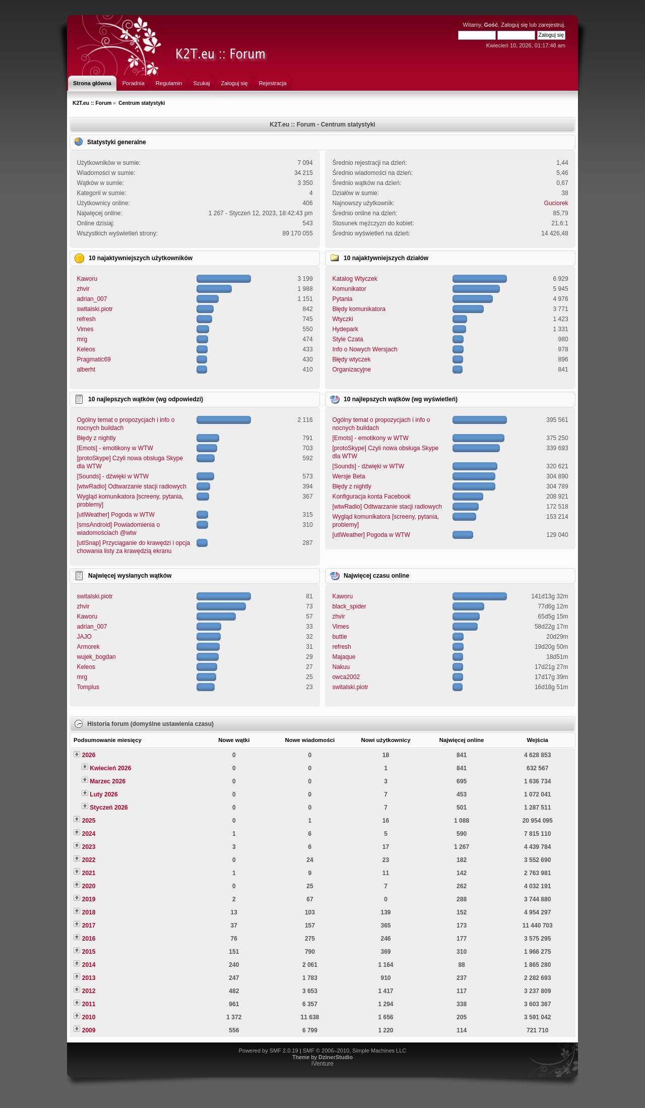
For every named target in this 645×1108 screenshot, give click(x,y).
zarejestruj (551, 25)
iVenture (322, 1063)
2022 (89, 860)
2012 (89, 991)
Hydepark (345, 329)
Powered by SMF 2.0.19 (268, 1051)
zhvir (83, 288)
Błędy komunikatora (358, 309)
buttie (339, 636)
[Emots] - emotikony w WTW (115, 448)
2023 (89, 846)
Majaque (343, 656)
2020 (89, 886)
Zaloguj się (514, 25)
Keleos (86, 349)
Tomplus (88, 687)
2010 (89, 1017)
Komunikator (349, 288)
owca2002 (346, 677)
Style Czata (347, 339)
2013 (89, 977)
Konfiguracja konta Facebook (371, 496)
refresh (86, 319)
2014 (89, 964)
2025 (89, 820)
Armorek (88, 646)
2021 (89, 873)
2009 (89, 1030)
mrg (82, 339)
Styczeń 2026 (108, 807)
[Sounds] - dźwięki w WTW (113, 476)
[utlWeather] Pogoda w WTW (116, 514)
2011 (89, 1004)
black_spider (349, 606)
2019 (89, 899)
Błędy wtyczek (351, 359)
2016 (89, 938)
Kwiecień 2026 (110, 768)
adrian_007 (92, 298)
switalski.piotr (94, 309)
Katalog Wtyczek (354, 278)
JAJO (84, 636)
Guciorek (556, 203)
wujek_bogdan (96, 656)
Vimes (85, 329)
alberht (86, 369)
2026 (89, 755)
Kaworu (87, 278)
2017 (89, 925)
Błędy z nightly (96, 438)
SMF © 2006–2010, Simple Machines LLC (355, 1051)
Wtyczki (342, 319)
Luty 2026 (103, 794)
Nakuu (341, 666)
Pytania (342, 298)
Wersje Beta (348, 476)
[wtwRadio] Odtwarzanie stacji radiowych (131, 486)
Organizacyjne (351, 369)
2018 (89, 912)
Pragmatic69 (93, 359)
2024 (89, 833)
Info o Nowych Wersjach (364, 349)
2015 (89, 951)
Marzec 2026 (107, 781)
